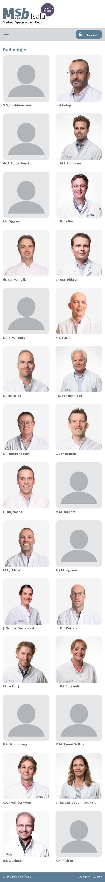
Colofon (97, 877)
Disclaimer (84, 877)
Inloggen (89, 34)
